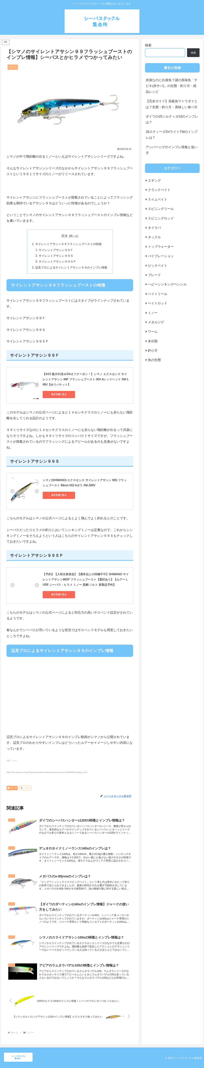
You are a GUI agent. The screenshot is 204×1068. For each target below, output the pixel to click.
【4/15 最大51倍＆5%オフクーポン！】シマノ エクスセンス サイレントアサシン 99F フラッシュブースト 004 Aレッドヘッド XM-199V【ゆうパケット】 (85, 379)
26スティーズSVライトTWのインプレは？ (172, 134)
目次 (64, 236)
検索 (148, 45)
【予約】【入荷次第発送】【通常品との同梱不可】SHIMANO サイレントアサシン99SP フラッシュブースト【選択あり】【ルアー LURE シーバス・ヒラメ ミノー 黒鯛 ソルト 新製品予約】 (86, 579)
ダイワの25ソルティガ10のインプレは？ (172, 119)
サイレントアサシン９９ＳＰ (57, 261)
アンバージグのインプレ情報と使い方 (172, 150)
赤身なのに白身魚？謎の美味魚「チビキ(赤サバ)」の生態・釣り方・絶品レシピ (172, 86)
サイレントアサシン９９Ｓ (56, 255)
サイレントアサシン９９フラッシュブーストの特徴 (68, 244)
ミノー (12, 788)
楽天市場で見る (58, 394)
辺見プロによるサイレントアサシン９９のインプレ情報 (71, 267)
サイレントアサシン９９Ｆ (56, 250)
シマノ (25, 788)
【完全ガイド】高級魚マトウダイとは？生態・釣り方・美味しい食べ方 (172, 104)
